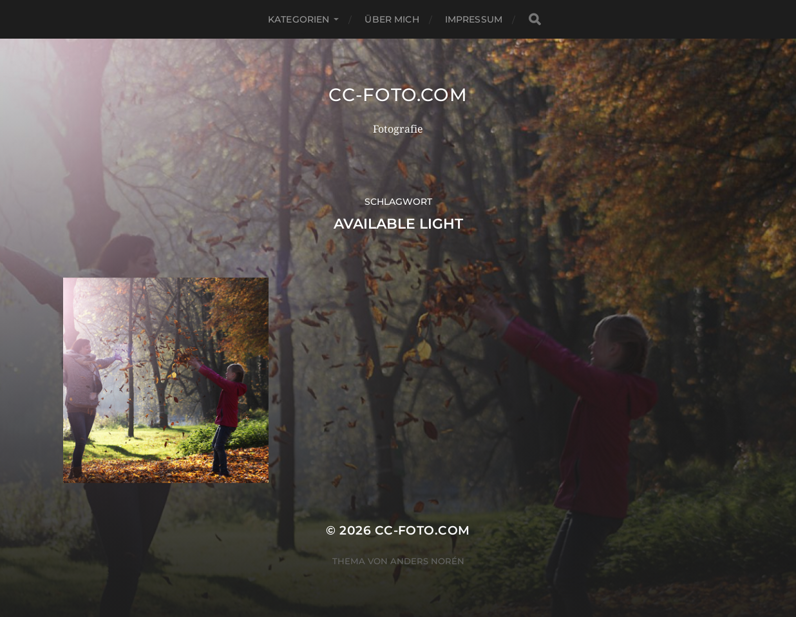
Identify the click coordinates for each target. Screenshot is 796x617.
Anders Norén (427, 561)
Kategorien (298, 19)
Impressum (473, 19)
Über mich (392, 19)
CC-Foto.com (398, 95)
